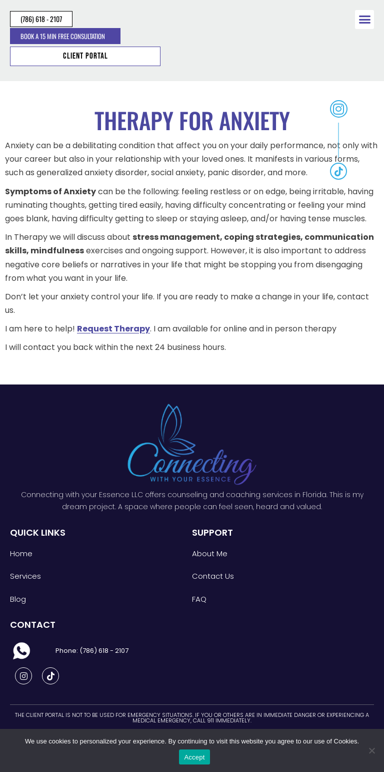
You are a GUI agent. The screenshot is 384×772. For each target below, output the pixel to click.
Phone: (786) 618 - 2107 (92, 650)
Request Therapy (113, 328)
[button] (364, 19)
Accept (194, 757)
